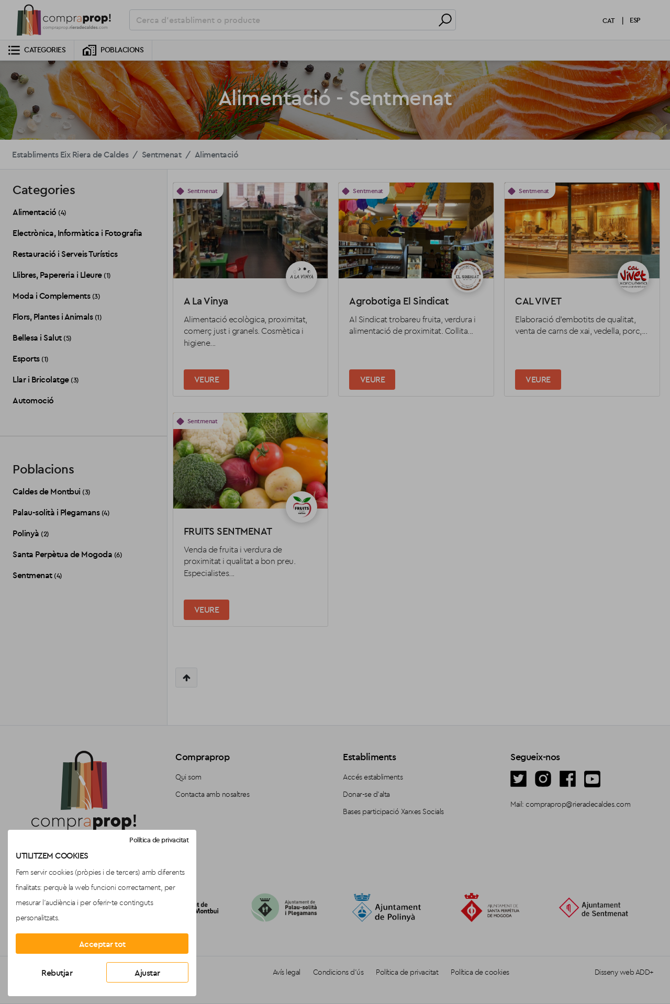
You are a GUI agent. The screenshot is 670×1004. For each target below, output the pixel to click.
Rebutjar (56, 972)
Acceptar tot (102, 944)
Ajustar (147, 972)
